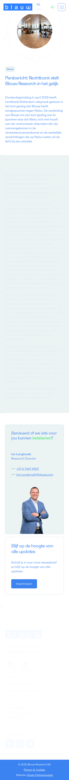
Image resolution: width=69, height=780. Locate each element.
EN (39, 9)
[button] (62, 7)
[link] (24, 583)
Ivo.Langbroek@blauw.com (34, 474)
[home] (18, 7)
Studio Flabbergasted (40, 775)
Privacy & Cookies (34, 769)
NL (39, 4)
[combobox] (39, 4)
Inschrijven (24, 584)
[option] (39, 9)
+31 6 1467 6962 (27, 469)
